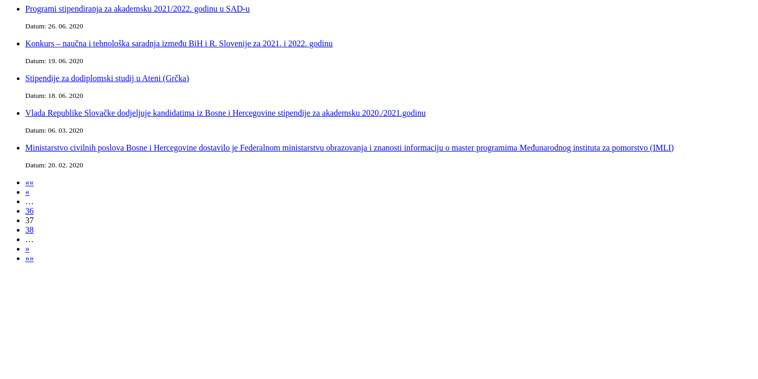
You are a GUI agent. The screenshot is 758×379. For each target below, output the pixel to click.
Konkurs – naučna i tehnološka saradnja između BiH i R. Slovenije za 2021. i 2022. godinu (179, 43)
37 (29, 220)
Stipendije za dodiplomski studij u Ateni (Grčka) (107, 78)
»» (29, 258)
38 (29, 229)
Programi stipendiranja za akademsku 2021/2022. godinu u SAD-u (137, 8)
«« (29, 182)
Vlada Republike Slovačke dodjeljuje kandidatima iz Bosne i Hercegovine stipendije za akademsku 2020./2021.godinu (225, 112)
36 (29, 210)
